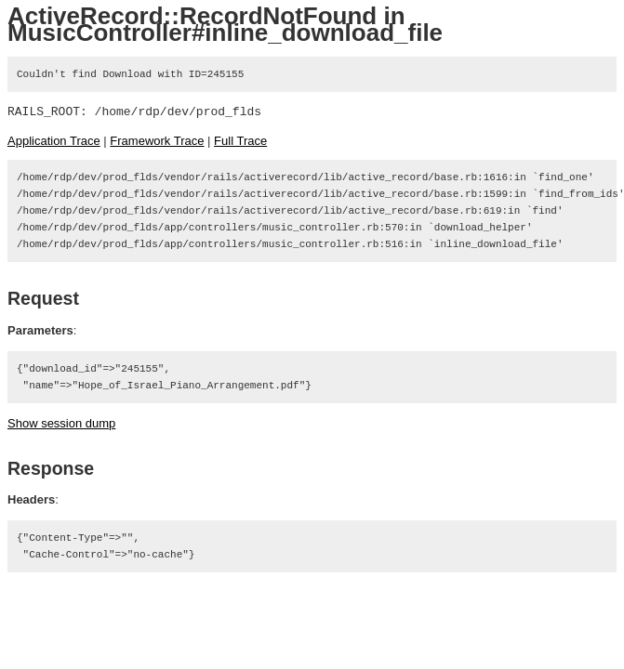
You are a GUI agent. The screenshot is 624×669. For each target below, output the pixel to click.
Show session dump (61, 423)
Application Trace (53, 141)
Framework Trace (157, 141)
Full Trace (240, 141)
